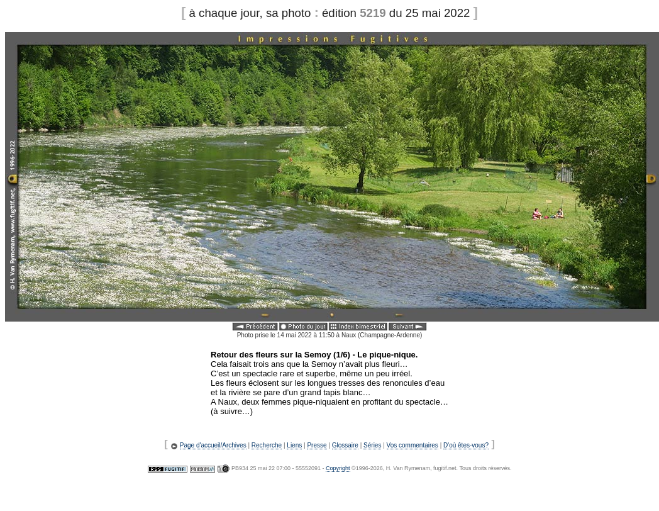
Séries (372, 445)
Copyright (338, 468)
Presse (316, 445)
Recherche (267, 445)
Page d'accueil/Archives (213, 445)
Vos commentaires (412, 445)
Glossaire (345, 445)
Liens (294, 445)
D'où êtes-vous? (466, 445)
